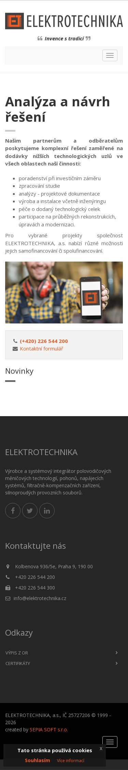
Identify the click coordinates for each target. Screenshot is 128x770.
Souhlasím (37, 760)
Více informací (70, 761)
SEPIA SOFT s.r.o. (49, 729)
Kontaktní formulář (41, 348)
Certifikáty (17, 663)
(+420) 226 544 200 (44, 340)
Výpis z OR (16, 653)
